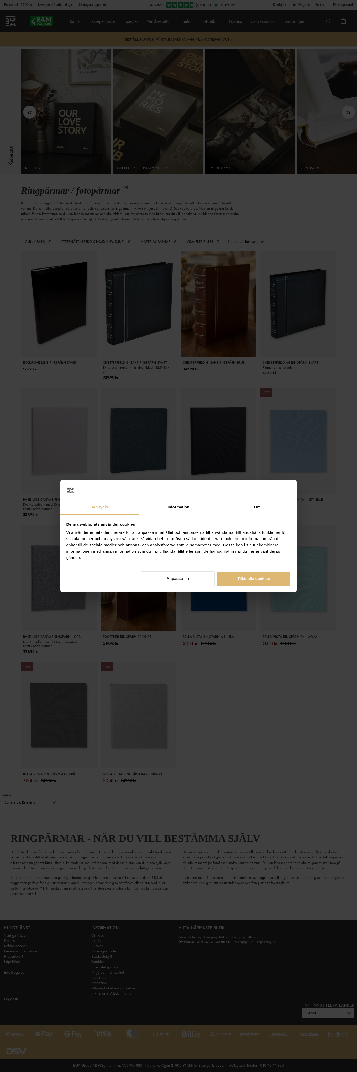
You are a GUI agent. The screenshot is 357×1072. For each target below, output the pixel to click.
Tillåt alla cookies (253, 578)
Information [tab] (178, 507)
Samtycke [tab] (100, 507)
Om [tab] (257, 507)
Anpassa (177, 578)
